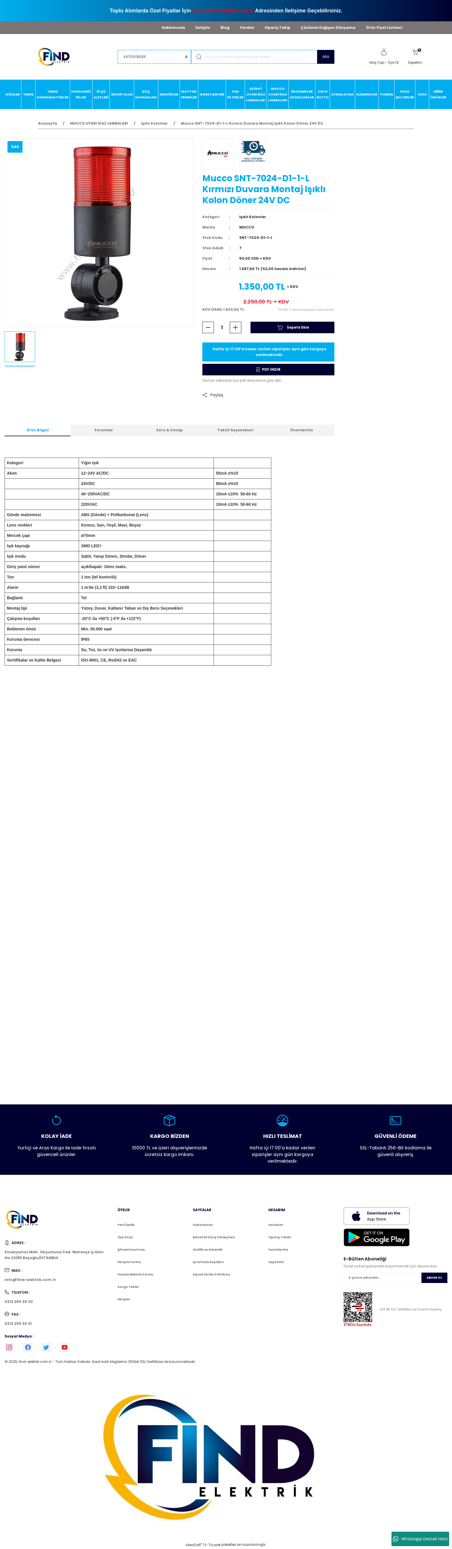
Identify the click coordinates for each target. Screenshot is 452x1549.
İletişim (202, 27)
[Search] (262, 57)
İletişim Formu (129, 1262)
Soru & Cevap (169, 430)
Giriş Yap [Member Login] (376, 62)
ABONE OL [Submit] (434, 1277)
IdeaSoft (194, 1544)
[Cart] (415, 57)
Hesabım (275, 1225)
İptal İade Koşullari (208, 1262)
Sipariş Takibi (279, 1237)
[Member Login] (384, 52)
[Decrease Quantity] (208, 327)
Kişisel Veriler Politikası (211, 1274)
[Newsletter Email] (395, 1278)
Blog (225, 27)
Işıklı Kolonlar (252, 216)
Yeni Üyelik (126, 1225)
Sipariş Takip (277, 27)
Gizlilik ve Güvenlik (208, 1250)
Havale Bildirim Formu (135, 1274)
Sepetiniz (276, 1262)
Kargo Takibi (128, 1287)
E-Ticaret (213, 1544)
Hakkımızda (173, 27)
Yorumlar (103, 430)
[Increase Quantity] (235, 327)
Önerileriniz (301, 430)
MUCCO (246, 227)
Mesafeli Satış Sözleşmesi (214, 1237)
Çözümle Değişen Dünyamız (328, 27)
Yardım (247, 27)
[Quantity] (222, 327)
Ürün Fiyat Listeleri (384, 27)
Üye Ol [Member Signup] (393, 62)
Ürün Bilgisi (38, 430)
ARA (325, 56)
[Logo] (57, 56)
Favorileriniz (278, 1250)
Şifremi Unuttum (131, 1250)
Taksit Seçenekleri (235, 430)
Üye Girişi (125, 1237)
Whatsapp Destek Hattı (420, 1539)
